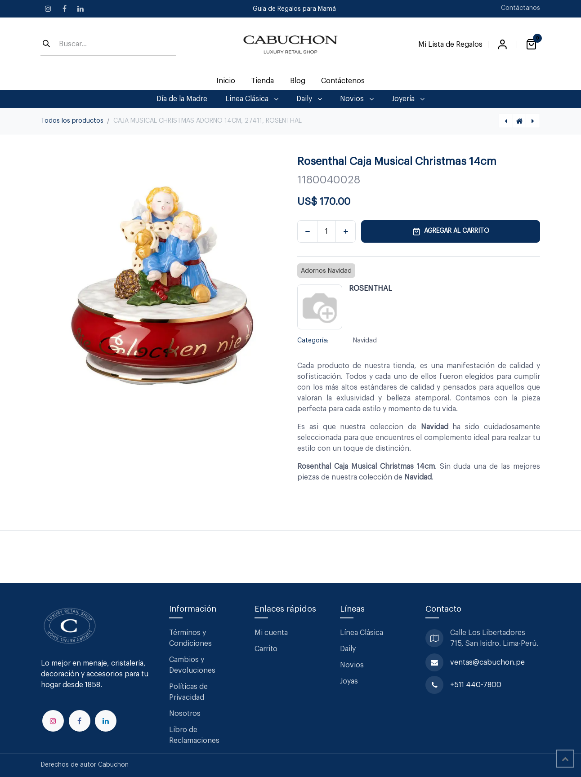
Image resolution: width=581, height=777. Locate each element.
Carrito (266, 649)
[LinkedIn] (80, 8)
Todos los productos (72, 121)
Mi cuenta (271, 632)
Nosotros (185, 713)
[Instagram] (48, 8)
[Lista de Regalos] (450, 43)
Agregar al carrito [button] (450, 231)
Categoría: (312, 340)
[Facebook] (64, 8)
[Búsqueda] (46, 44)
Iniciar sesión (502, 44)
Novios (352, 665)
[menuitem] (226, 80)
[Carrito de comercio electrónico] (531, 44)
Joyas (349, 681)
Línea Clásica (361, 632)
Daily (348, 649)
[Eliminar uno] (307, 231)
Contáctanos (520, 8)
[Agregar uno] (345, 231)
